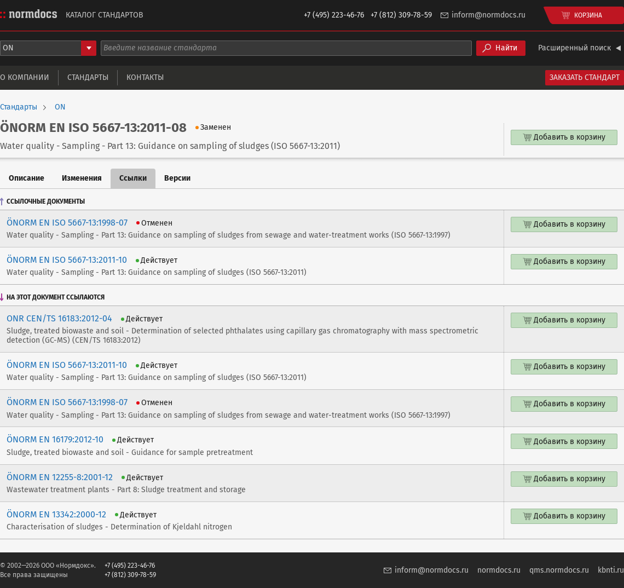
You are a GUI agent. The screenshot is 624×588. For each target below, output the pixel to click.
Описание (26, 178)
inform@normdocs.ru (488, 15)
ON (60, 107)
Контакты (145, 77)
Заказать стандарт (585, 77)
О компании (24, 77)
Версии (177, 178)
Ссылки (133, 178)
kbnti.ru (611, 570)
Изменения (82, 178)
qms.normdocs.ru (559, 570)
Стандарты (87, 77)
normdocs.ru (499, 570)
